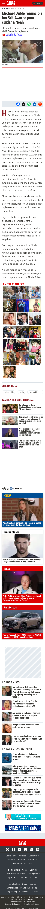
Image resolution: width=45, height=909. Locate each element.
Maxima (33, 877)
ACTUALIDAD (7, 9)
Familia (21, 392)
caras (22, 569)
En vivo (37, 3)
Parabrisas (33, 859)
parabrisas (22, 608)
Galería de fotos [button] (12, 34)
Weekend (21, 859)
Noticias (22, 855)
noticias (22, 496)
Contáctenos (12, 887)
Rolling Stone (34, 873)
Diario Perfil (11, 855)
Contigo (33, 870)
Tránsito (34, 891)
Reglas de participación (17, 891)
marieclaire (22, 532)
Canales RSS (14, 884)
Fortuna (11, 859)
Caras (24, 870)
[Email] (40, 104)
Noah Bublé (33, 392)
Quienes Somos (29, 884)
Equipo (35, 887)
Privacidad (25, 887)
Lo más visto (11, 682)
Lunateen (17, 863)
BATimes (28, 863)
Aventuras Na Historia (15, 873)
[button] (22, 53)
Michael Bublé (9, 392)
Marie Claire (34, 855)
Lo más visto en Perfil (17, 749)
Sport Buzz (13, 877)
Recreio (24, 877)
